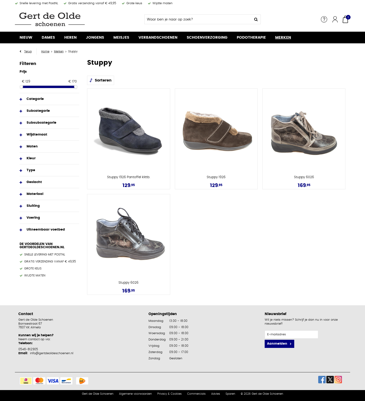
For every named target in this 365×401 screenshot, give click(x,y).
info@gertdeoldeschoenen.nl (51, 353)
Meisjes (121, 37)
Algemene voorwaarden (135, 393)
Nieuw (26, 37)
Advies (215, 393)
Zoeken (255, 19)
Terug (28, 51)
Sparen (230, 393)
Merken (283, 37)
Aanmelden (277, 343)
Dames (48, 37)
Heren (70, 37)
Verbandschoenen (158, 37)
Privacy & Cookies (169, 393)
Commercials (196, 393)
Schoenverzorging (207, 37)
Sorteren (103, 80)
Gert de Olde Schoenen (97, 393)
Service (324, 19)
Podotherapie (251, 37)
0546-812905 (28, 349)
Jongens (95, 37)
